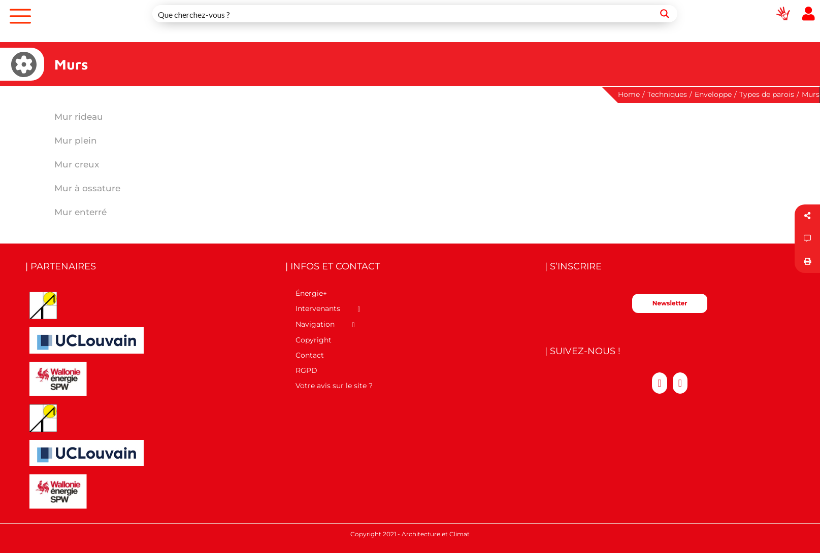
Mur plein (75, 140)
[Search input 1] (402, 14)
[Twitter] (659, 383)
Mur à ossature (87, 188)
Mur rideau (78, 117)
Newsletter (669, 303)
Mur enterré (80, 212)
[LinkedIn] (680, 383)
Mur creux (76, 164)
